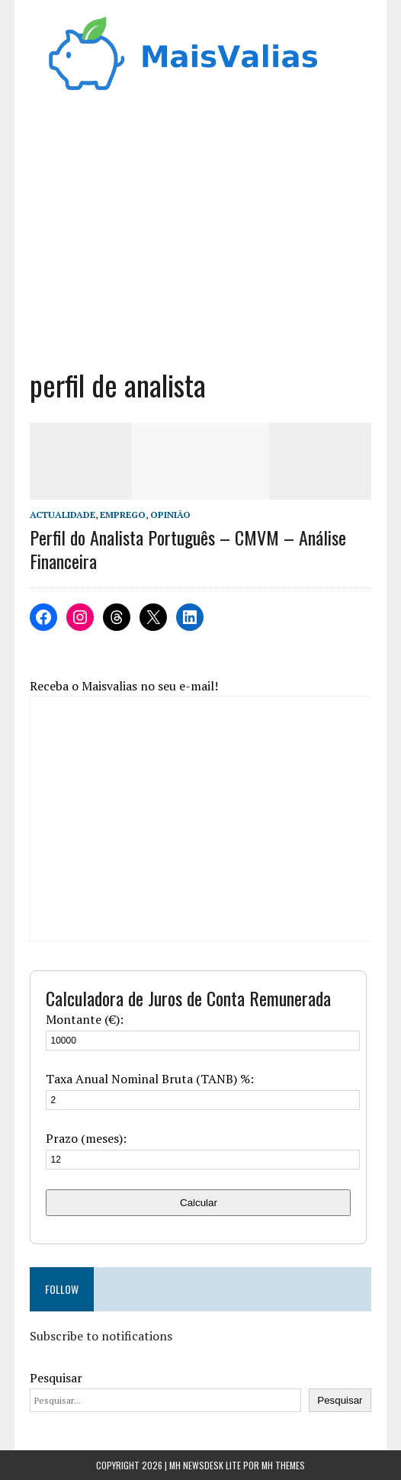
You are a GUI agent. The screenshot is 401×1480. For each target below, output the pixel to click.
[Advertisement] (200, 236)
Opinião (170, 514)
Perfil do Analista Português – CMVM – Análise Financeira (188, 548)
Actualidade (62, 514)
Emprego (123, 514)
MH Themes (283, 1465)
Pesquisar (56, 1377)
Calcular (198, 1202)
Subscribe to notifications (101, 1335)
